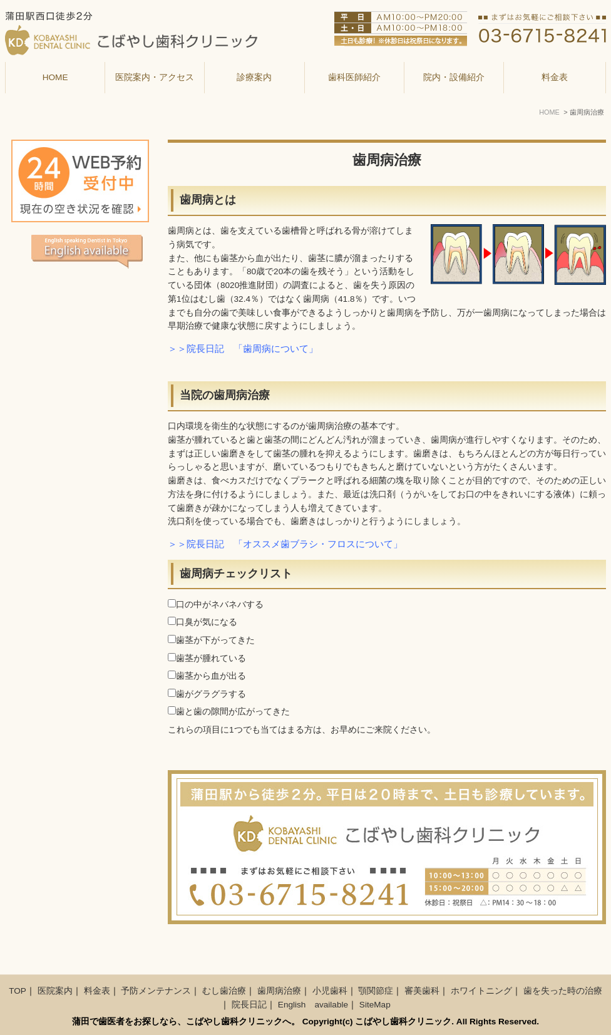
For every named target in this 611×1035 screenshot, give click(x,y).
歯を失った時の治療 (562, 991)
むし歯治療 (224, 991)
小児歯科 (329, 991)
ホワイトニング (481, 991)
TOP (17, 991)
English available (313, 1004)
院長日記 (249, 1004)
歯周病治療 (279, 991)
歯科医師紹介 (354, 77)
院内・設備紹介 (454, 77)
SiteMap (375, 1004)
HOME (55, 77)
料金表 (555, 77)
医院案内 (55, 991)
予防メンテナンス (156, 991)
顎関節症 (375, 991)
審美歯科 (421, 991)
